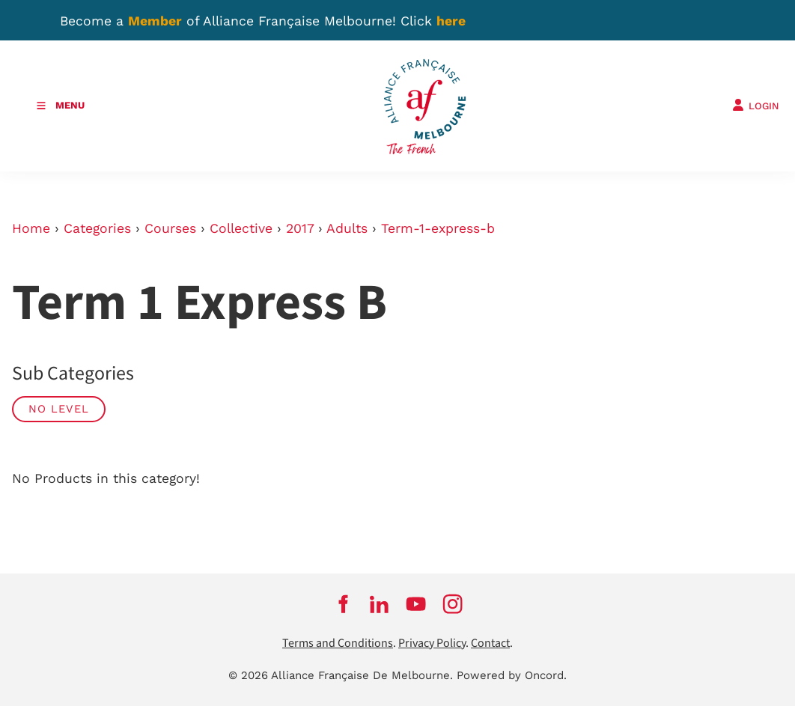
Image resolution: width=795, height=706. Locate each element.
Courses (170, 228)
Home (31, 228)
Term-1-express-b (438, 228)
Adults (347, 228)
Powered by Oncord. (512, 675)
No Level (58, 409)
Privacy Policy (432, 643)
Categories (97, 228)
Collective (241, 228)
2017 (300, 228)
